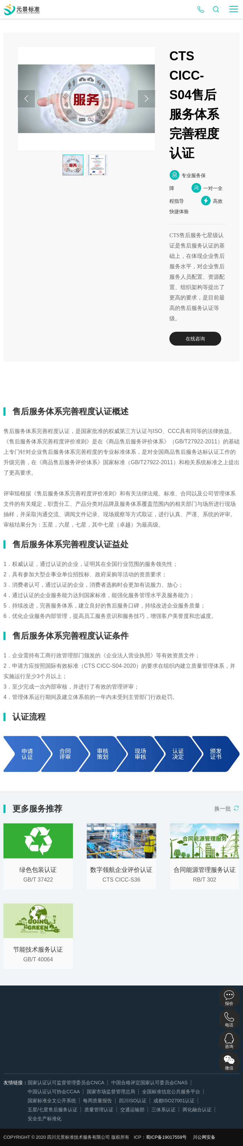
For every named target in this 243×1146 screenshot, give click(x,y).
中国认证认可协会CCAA (54, 1091)
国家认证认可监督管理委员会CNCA (66, 1082)
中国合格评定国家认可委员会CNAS (149, 1082)
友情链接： (15, 1082)
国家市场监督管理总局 (111, 1091)
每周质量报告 (97, 1100)
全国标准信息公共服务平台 (171, 1091)
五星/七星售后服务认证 (52, 1109)
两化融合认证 (197, 1109)
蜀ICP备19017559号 (166, 1137)
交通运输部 (132, 1109)
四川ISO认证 (133, 1100)
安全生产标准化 (45, 1118)
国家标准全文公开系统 (52, 1100)
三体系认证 (163, 1109)
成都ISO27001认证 (174, 1100)
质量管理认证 (98, 1109)
